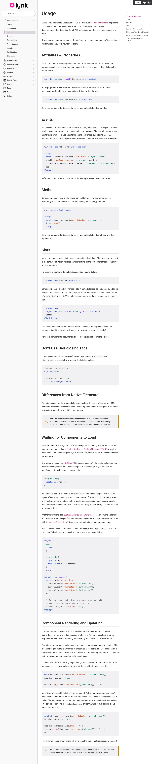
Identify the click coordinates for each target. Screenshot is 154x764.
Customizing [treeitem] (12, 40)
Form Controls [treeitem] (12, 44)
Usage (128, 13)
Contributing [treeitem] (12, 52)
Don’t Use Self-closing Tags (135, 29)
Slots (127, 26)
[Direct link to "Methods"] (58, 190)
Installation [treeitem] (11, 28)
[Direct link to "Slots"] (52, 250)
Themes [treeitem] (10, 36)
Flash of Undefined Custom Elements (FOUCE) (87, 449)
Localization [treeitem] (12, 48)
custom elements (98, 23)
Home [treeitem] (9, 24)
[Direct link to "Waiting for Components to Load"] (98, 437)
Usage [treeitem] (9, 32)
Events (128, 19)
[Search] (18, 13)
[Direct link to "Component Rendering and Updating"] (105, 623)
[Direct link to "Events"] (55, 119)
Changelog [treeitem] (11, 56)
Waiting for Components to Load (137, 35)
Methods (129, 22)
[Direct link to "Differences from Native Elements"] (100, 395)
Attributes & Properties (133, 16)
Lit (71, 631)
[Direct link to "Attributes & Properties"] (82, 55)
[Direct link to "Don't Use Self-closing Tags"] (90, 348)
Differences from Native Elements (137, 32)
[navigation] (18, 58)
